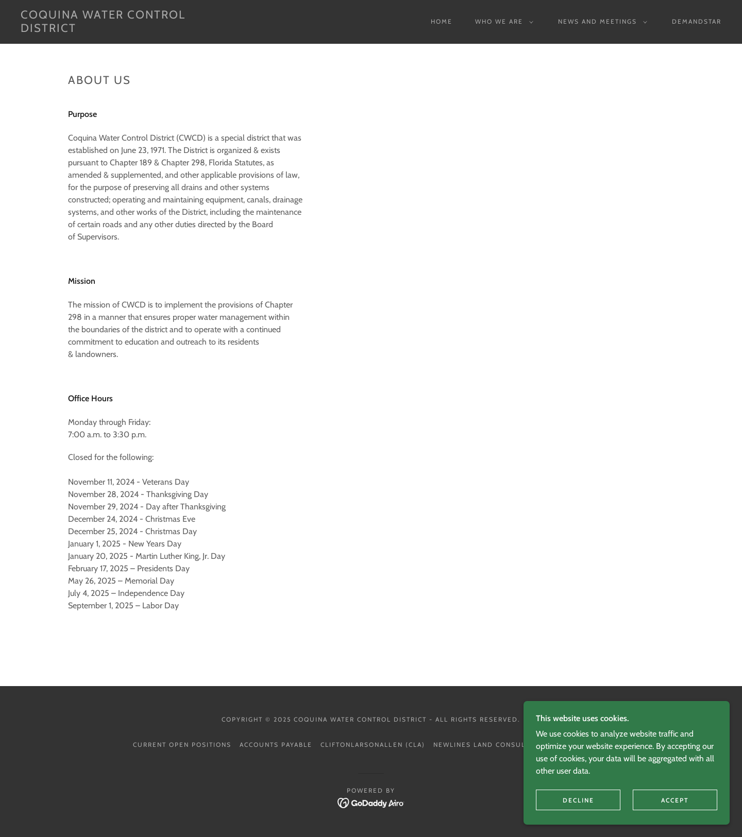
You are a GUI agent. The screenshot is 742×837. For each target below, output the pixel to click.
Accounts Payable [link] (276, 744)
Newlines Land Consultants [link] (490, 744)
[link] (117, 29)
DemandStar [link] (696, 21)
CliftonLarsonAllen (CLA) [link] (373, 744)
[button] (502, 21)
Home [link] (441, 21)
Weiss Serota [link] (582, 744)
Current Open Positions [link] (182, 744)
